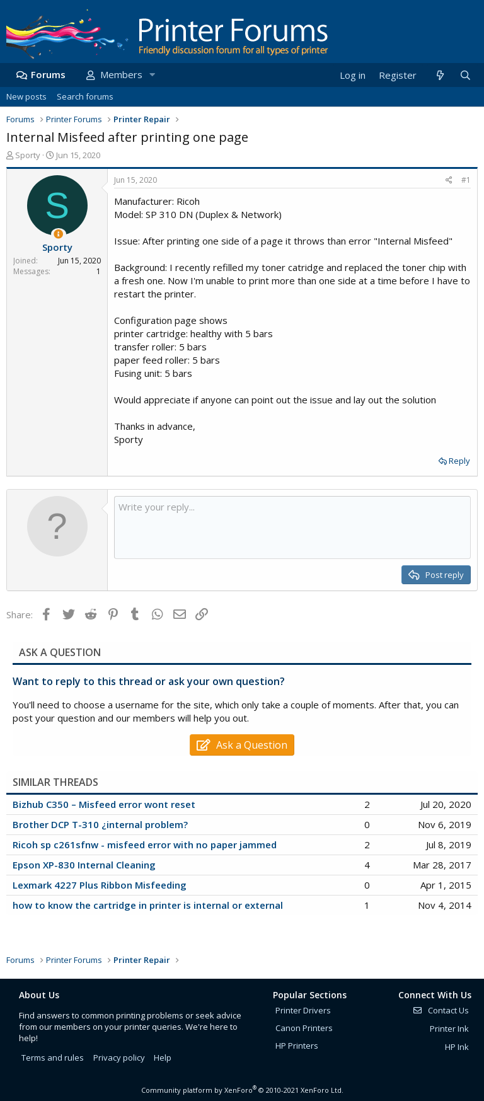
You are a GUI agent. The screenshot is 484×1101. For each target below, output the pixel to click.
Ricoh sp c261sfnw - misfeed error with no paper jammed (145, 844)
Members (121, 74)
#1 (466, 180)
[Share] (449, 180)
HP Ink (457, 1046)
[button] (152, 74)
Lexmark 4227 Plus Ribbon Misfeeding (100, 885)
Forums (48, 74)
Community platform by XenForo (242, 1090)
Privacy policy (119, 1057)
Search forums (85, 96)
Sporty (27, 155)
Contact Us (440, 1010)
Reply (459, 460)
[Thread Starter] (58, 234)
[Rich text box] (292, 527)
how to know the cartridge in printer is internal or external (148, 905)
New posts (26, 96)
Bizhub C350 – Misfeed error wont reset (104, 804)
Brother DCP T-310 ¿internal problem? (100, 824)
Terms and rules (52, 1057)
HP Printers (296, 1045)
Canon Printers (304, 1028)
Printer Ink (449, 1028)
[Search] (465, 75)
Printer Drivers (303, 1010)
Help (162, 1057)
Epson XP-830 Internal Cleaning (84, 864)
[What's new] (439, 75)
